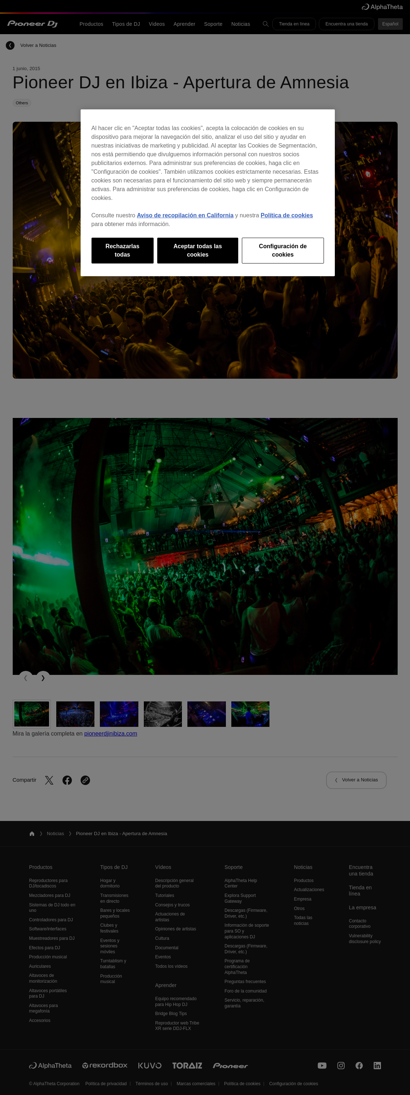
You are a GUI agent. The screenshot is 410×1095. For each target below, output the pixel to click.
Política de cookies (287, 215)
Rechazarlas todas (122, 250)
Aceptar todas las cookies (198, 250)
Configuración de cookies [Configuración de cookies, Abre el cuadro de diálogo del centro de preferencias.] (283, 250)
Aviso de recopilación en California (185, 215)
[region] (208, 192)
